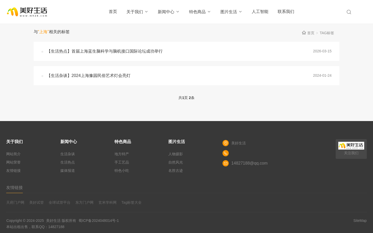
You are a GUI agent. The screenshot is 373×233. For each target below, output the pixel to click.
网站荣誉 (13, 162)
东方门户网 (84, 202)
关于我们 (137, 12)
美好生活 (53, 220)
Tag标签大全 (131, 202)
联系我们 (286, 11)
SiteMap (360, 220)
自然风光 (175, 162)
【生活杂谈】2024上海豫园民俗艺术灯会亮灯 (89, 75)
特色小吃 (121, 170)
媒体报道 (67, 170)
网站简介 (13, 154)
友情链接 (13, 170)
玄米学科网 (107, 202)
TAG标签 (327, 33)
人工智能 (260, 11)
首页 (113, 11)
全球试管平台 (59, 202)
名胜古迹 (175, 170)
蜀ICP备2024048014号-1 (98, 220)
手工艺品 (121, 162)
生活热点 (67, 162)
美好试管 (36, 202)
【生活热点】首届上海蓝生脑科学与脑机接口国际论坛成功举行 (105, 51)
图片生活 (231, 12)
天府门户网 (15, 202)
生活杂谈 (67, 154)
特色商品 (200, 12)
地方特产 (121, 154)
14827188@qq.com (249, 163)
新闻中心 (169, 12)
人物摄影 (175, 154)
